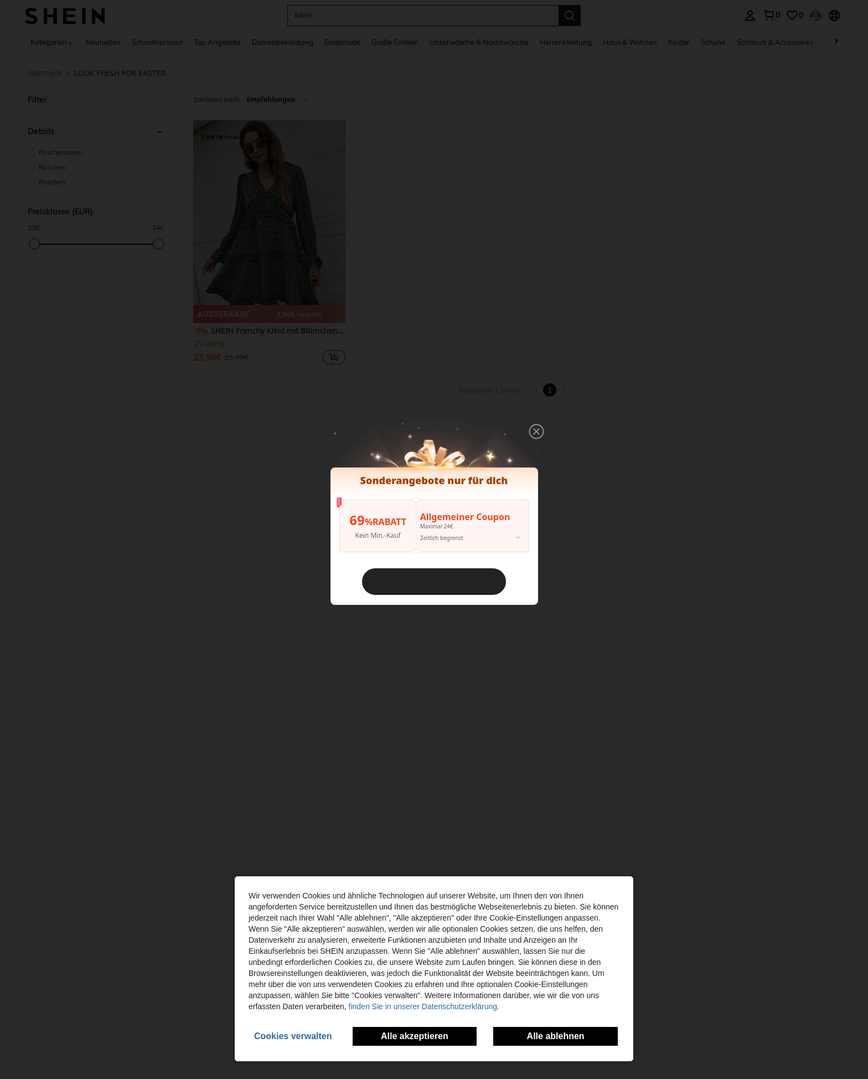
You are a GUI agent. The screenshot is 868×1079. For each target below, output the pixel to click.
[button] (537, 430)
